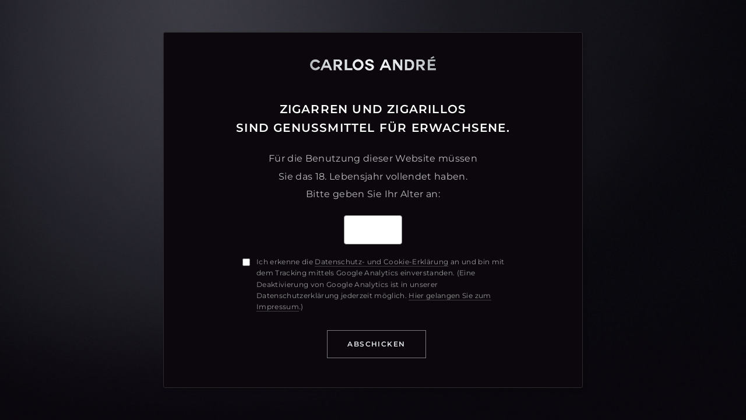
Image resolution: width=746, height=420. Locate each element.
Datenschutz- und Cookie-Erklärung (381, 261)
